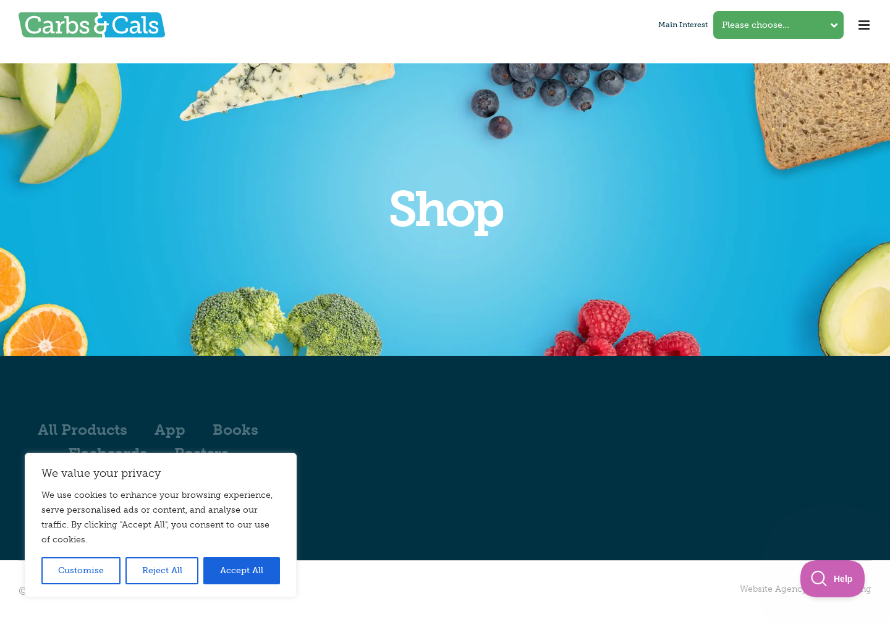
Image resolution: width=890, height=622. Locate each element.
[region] (161, 525)
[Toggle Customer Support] (832, 578)
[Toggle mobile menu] (864, 25)
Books (235, 430)
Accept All (241, 570)
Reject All (162, 570)
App (170, 430)
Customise (81, 570)
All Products (82, 430)
